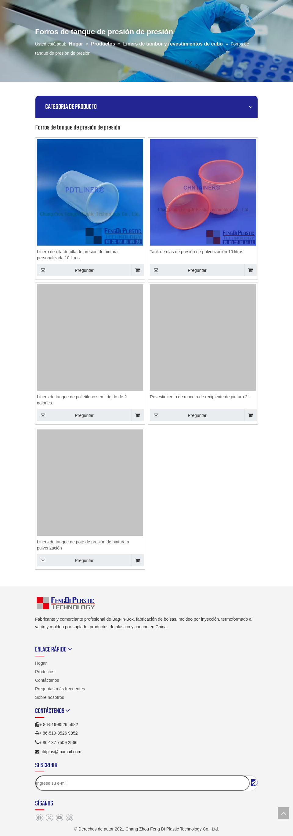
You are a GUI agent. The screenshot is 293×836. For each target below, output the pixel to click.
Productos (44, 671)
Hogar (41, 663)
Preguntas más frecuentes (60, 688)
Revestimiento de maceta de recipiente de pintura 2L (200, 396)
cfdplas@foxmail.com (61, 751)
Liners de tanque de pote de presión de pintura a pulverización (83, 544)
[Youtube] (59, 818)
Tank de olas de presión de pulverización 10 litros (196, 251)
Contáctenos (47, 680)
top (283, 813)
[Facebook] (39, 818)
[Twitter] (49, 818)
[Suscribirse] (254, 782)
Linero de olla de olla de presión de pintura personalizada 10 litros (77, 254)
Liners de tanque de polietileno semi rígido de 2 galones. (82, 399)
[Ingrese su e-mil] (142, 783)
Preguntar (65, 270)
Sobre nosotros (49, 697)
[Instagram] (69, 818)
